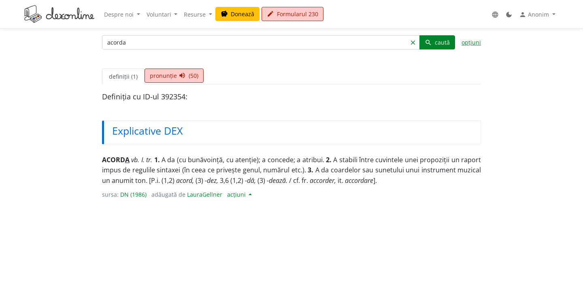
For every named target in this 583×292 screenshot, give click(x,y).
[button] (495, 14)
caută (437, 42)
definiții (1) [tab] (123, 76)
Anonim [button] (535, 15)
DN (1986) (133, 194)
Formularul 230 (292, 14)
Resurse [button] (195, 14)
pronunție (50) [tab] (174, 75)
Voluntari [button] (160, 14)
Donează (237, 14)
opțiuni (471, 42)
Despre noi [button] (119, 14)
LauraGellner (204, 194)
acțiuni (237, 194)
